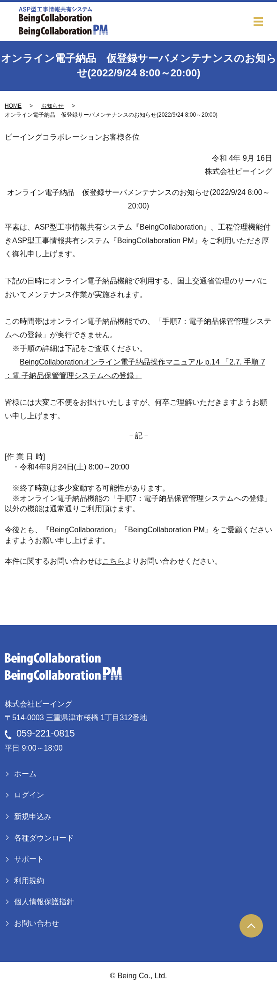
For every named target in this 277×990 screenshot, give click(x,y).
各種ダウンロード (44, 838)
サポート (29, 859)
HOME (13, 106)
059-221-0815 (45, 733)
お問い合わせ (36, 923)
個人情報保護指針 (44, 902)
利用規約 (29, 881)
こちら (113, 561)
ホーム (25, 774)
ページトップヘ (251, 926)
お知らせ (52, 106)
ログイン (29, 795)
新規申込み (33, 816)
